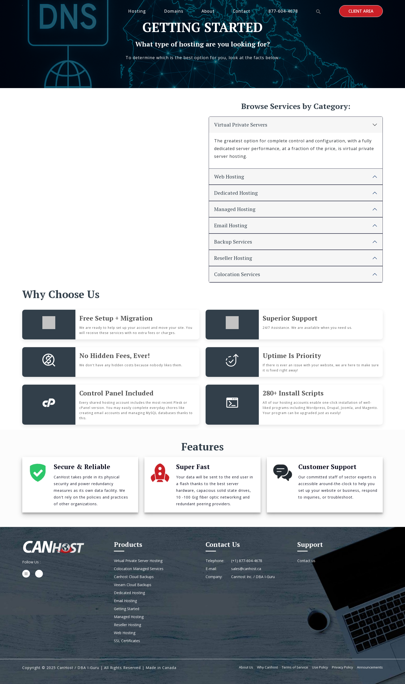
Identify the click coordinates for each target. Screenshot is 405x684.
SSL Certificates (127, 640)
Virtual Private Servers (240, 124)
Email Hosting (230, 225)
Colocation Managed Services (138, 568)
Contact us (306, 560)
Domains (173, 11)
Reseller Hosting (233, 257)
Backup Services (233, 241)
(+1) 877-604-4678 (246, 560)
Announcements (370, 667)
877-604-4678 (283, 11)
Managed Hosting (234, 209)
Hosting (137, 11)
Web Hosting (229, 176)
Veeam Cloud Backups (132, 584)
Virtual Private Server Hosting (138, 560)
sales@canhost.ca (246, 568)
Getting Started (126, 608)
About (208, 11)
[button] (318, 11)
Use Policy (320, 667)
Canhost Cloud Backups (134, 576)
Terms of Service (295, 667)
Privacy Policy (342, 667)
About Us (246, 667)
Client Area (360, 11)
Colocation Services (237, 274)
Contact (241, 11)
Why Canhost (267, 667)
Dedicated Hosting (236, 192)
